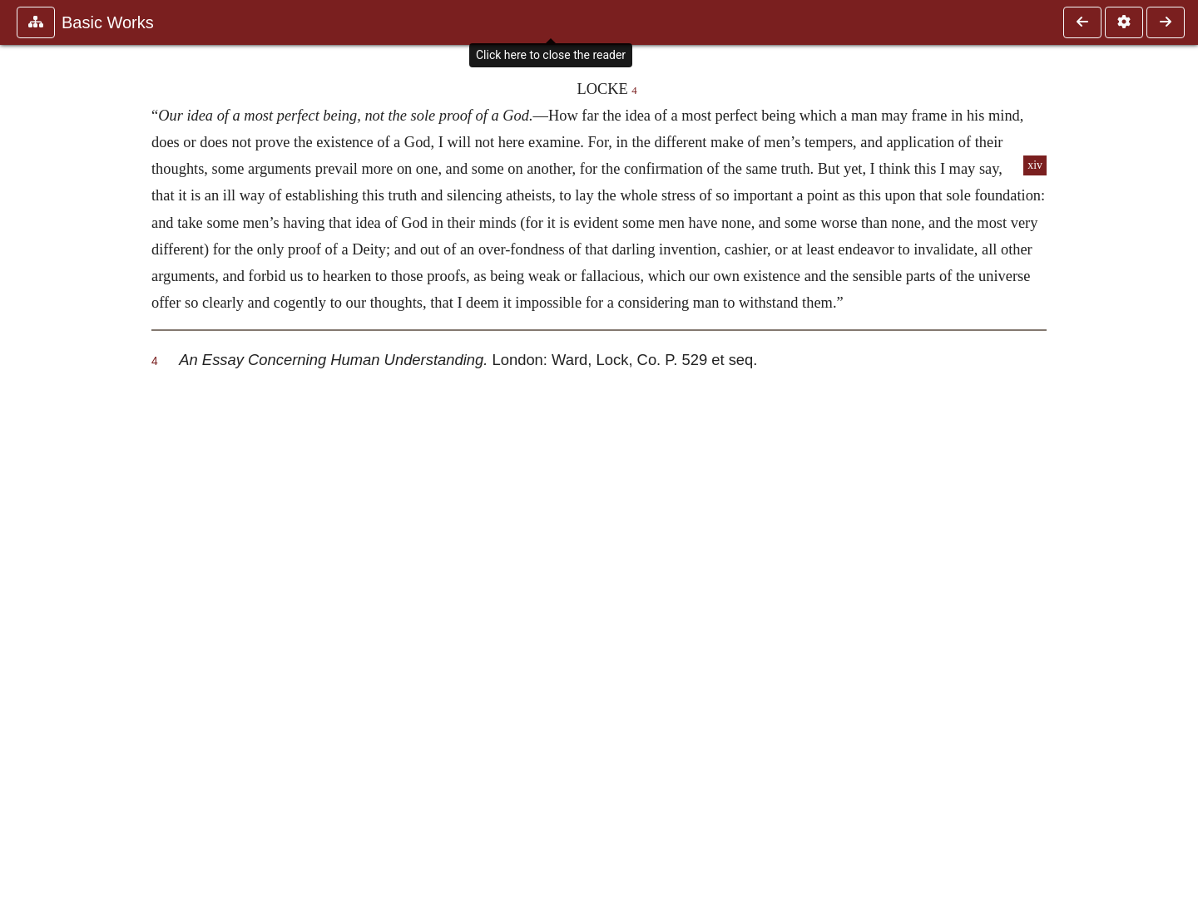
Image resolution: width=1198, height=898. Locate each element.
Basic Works (108, 22)
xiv (1034, 165)
